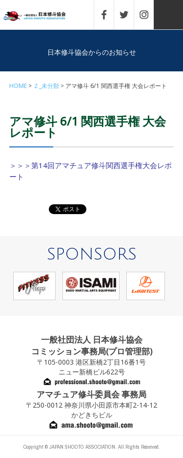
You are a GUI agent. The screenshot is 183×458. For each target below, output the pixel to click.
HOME (18, 86)
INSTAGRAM (148, 14)
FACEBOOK (108, 14)
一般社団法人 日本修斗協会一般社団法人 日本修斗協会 (41, 16)
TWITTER (128, 14)
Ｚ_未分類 (46, 86)
